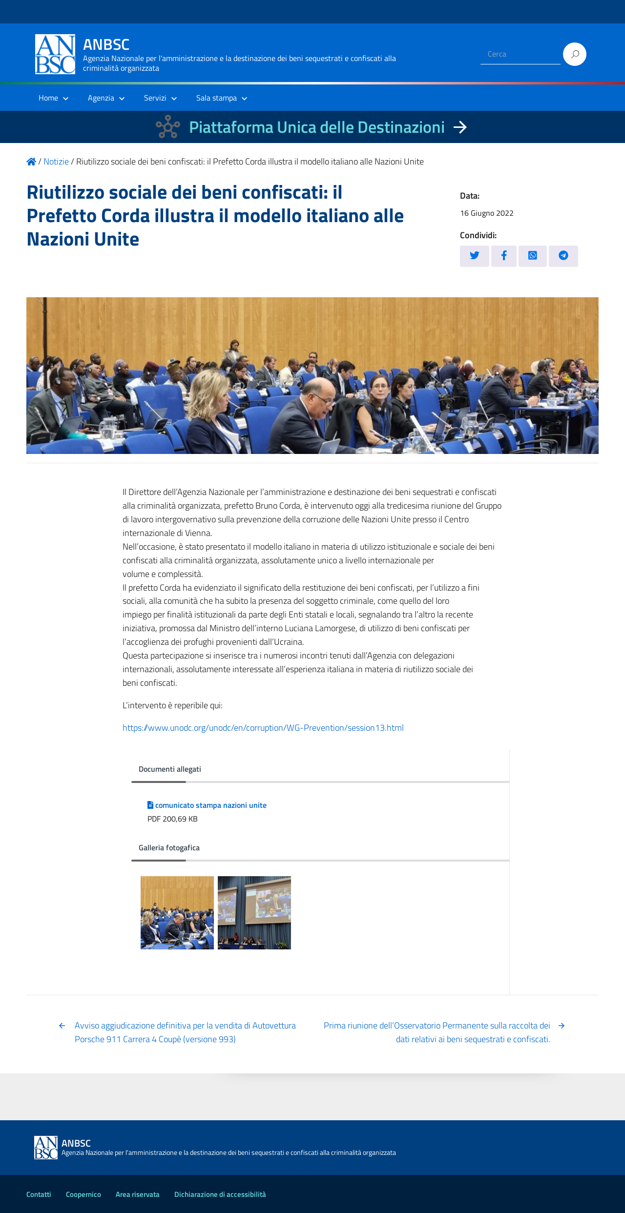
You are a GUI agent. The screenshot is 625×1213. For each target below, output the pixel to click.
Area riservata (138, 1194)
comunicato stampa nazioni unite (207, 805)
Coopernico (83, 1194)
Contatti (38, 1194)
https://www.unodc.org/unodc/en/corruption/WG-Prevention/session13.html (263, 727)
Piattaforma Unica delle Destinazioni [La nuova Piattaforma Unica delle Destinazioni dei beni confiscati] (317, 126)
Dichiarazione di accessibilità (220, 1194)
